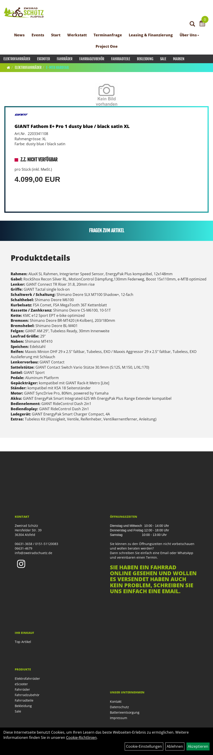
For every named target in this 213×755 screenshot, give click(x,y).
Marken (178, 59)
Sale (163, 59)
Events (38, 35)
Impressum (118, 718)
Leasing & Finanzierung (151, 35)
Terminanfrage (108, 35)
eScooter (43, 59)
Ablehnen (175, 746)
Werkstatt (77, 35)
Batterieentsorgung (124, 712)
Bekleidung (145, 59)
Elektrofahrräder (16, 59)
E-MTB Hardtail (57, 67)
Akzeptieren (198, 746)
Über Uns (189, 35)
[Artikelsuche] (192, 24)
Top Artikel (23, 642)
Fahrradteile (120, 59)
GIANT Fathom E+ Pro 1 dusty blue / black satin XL (72, 126)
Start (55, 35)
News (19, 35)
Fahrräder (64, 59)
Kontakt (115, 701)
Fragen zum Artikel (106, 230)
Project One (107, 46)
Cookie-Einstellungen (144, 746)
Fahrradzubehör (91, 59)
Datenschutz (119, 707)
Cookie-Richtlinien (81, 737)
